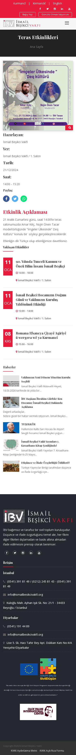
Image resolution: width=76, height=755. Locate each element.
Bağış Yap (27, 14)
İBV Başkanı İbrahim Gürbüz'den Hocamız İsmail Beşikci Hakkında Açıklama (41, 402)
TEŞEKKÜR (28, 424)
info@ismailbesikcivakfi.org (25, 594)
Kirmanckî (39, 3)
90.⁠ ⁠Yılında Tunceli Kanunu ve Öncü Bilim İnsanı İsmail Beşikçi (40, 263)
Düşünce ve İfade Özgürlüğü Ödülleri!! (45, 462)
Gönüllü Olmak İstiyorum (55, 14)
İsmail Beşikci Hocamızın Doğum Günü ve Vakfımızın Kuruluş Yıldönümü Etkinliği (41, 299)
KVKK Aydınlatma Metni (24, 750)
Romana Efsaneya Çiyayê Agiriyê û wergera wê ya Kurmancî (41, 335)
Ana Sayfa (36, 47)
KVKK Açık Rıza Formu (52, 750)
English (57, 3)
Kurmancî (19, 3)
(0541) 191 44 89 (18, 626)
